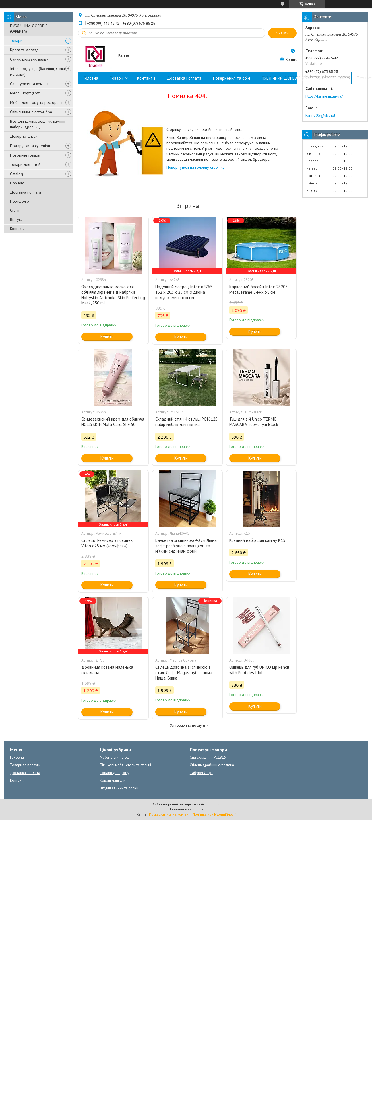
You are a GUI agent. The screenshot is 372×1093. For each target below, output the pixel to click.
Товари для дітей (25, 164)
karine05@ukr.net (320, 115)
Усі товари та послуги (187, 725)
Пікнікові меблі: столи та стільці (125, 765)
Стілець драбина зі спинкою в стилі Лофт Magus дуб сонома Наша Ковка (183, 672)
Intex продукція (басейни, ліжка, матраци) (37, 71)
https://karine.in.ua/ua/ (324, 96)
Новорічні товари (25, 155)
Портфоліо (19, 201)
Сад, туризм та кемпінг (29, 83)
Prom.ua (213, 804)
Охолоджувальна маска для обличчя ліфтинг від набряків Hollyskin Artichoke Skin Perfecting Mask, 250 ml (113, 295)
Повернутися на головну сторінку (195, 167)
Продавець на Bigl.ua (186, 809)
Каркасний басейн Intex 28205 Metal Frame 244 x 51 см (258, 289)
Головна (91, 78)
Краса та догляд (24, 49)
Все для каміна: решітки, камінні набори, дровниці (37, 124)
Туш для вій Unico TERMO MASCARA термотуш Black (253, 421)
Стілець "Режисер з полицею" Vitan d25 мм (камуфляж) (108, 543)
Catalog (16, 173)
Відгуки (16, 219)
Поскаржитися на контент (169, 814)
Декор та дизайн (25, 136)
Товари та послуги (25, 765)
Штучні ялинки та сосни (119, 788)
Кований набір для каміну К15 (257, 540)
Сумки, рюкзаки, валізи (29, 59)
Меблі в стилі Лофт (115, 757)
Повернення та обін (231, 78)
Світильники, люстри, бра (31, 111)
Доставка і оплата (25, 192)
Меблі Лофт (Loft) (25, 93)
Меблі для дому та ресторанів (36, 102)
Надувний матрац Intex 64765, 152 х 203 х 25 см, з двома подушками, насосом (184, 292)
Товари (16, 40)
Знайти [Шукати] (282, 33)
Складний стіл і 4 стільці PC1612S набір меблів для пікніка (186, 421)
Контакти (17, 228)
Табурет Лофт (201, 772)
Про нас (17, 183)
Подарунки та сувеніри (30, 145)
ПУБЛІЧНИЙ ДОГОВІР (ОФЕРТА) (29, 28)
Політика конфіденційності (214, 814)
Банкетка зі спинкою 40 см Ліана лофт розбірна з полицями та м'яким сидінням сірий (186, 546)
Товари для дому (114, 772)
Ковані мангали (112, 780)
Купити (107, 336)
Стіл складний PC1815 (208, 757)
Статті (14, 210)
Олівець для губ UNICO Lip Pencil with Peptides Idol (259, 669)
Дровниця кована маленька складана (107, 669)
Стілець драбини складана (212, 765)
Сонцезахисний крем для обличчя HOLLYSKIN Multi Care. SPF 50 (112, 421)
